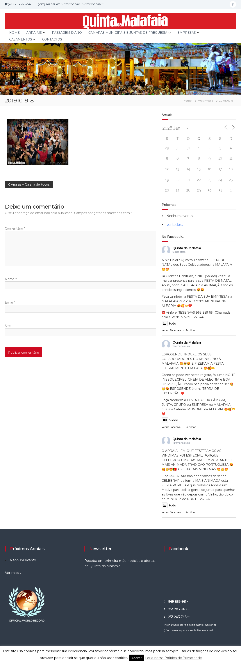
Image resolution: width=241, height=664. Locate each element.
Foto (169, 323)
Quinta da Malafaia (187, 248)
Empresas (186, 33)
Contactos (52, 39)
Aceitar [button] (137, 658)
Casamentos (20, 39)
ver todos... (175, 225)
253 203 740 (177, 609)
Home (14, 33)
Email (10, 302)
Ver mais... (13, 573)
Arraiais (34, 33)
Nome (11, 279)
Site (8, 326)
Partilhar (191, 330)
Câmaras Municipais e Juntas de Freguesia (127, 33)
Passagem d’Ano (67, 33)
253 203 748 (177, 617)
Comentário (15, 228)
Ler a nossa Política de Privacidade (173, 658)
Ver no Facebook (171, 330)
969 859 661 (177, 602)
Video (170, 420)
